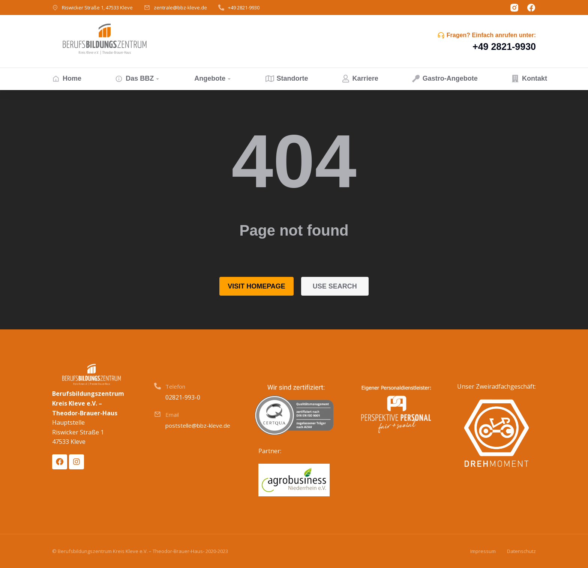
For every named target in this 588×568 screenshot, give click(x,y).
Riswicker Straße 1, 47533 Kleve (97, 7)
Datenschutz (521, 551)
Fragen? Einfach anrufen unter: (491, 35)
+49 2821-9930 (244, 7)
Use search (335, 286)
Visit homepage (256, 286)
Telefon (175, 386)
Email (172, 414)
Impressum (483, 551)
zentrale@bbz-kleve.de (180, 7)
